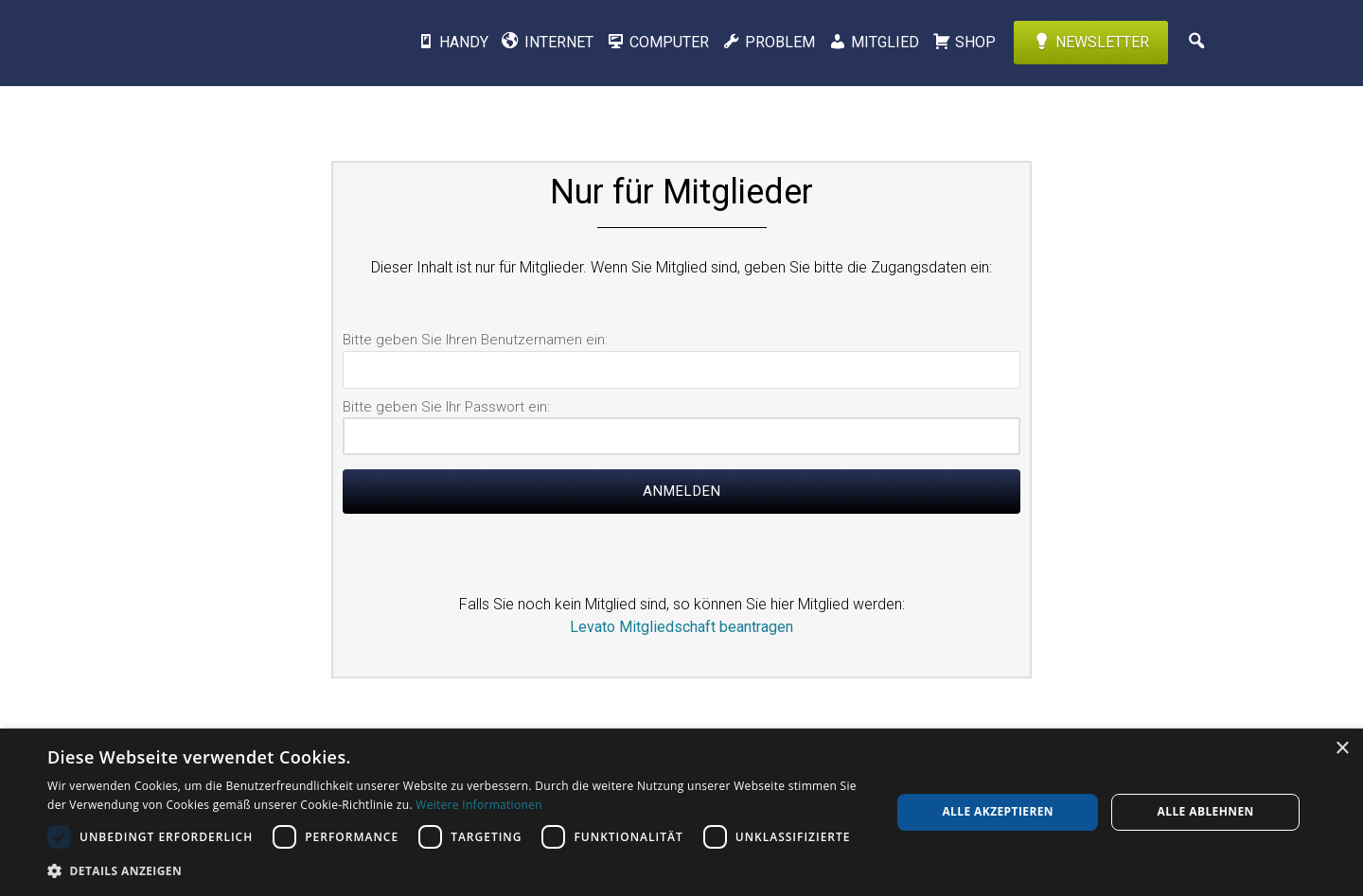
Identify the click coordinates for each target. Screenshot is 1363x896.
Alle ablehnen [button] (1206, 811)
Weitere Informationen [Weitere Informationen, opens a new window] (479, 805)
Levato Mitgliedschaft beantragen (681, 627)
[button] (456, 870)
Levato (241, 42)
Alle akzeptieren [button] (997, 811)
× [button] (1342, 749)
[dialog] (681, 812)
